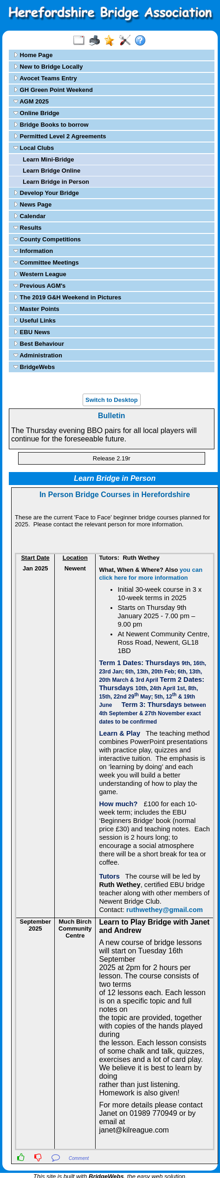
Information (33, 250)
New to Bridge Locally (48, 66)
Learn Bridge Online (51, 170)
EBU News (31, 332)
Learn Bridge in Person (56, 181)
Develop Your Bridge (46, 192)
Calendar (29, 216)
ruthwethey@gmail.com (164, 909)
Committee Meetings (46, 262)
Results (27, 227)
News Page (32, 204)
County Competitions (47, 239)
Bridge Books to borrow (51, 124)
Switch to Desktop (111, 399)
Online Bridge (36, 113)
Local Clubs (33, 147)
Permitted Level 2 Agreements (59, 136)
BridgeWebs (34, 366)
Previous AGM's (39, 285)
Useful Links (34, 320)
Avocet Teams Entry (45, 78)
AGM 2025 (31, 101)
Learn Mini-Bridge (48, 159)
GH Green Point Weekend (53, 89)
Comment (79, 1158)
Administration (37, 355)
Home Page (32, 55)
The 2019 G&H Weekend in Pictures (67, 297)
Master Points (36, 308)
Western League (39, 274)
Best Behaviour (38, 343)
